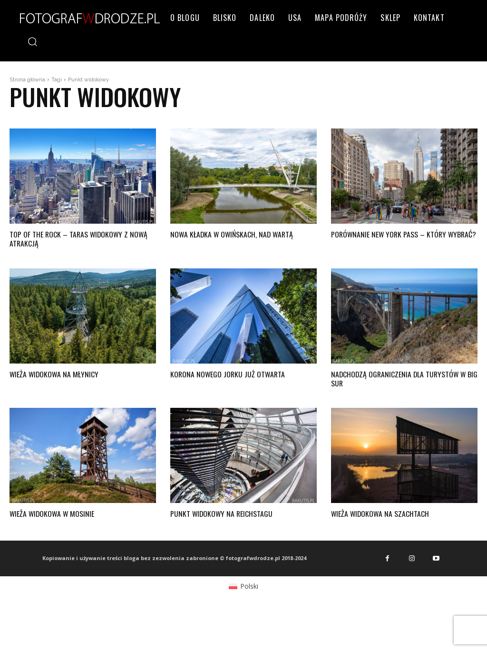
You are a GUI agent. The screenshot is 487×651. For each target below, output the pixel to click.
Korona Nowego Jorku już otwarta (228, 374)
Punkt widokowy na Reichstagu (222, 513)
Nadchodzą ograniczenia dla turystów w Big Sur (400, 378)
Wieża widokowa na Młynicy (55, 374)
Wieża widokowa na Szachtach (381, 513)
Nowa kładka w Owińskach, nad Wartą (233, 234)
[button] (32, 41)
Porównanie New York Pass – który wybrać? (389, 238)
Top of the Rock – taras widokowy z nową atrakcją (80, 238)
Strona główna (27, 80)
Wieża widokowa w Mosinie (53, 513)
